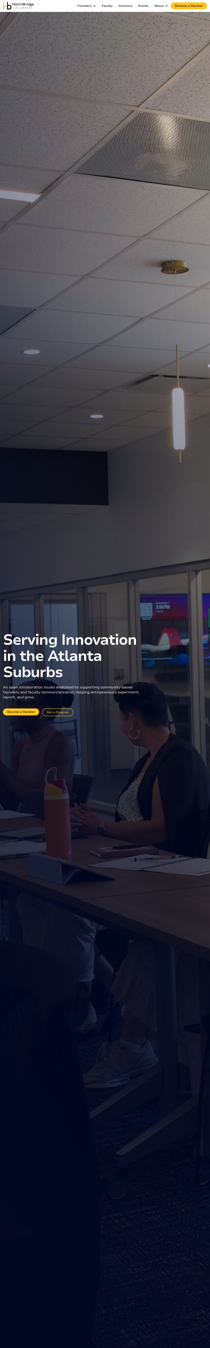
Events (143, 6)
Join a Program (57, 712)
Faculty (107, 6)
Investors (125, 6)
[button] (86, 5)
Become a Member (189, 6)
